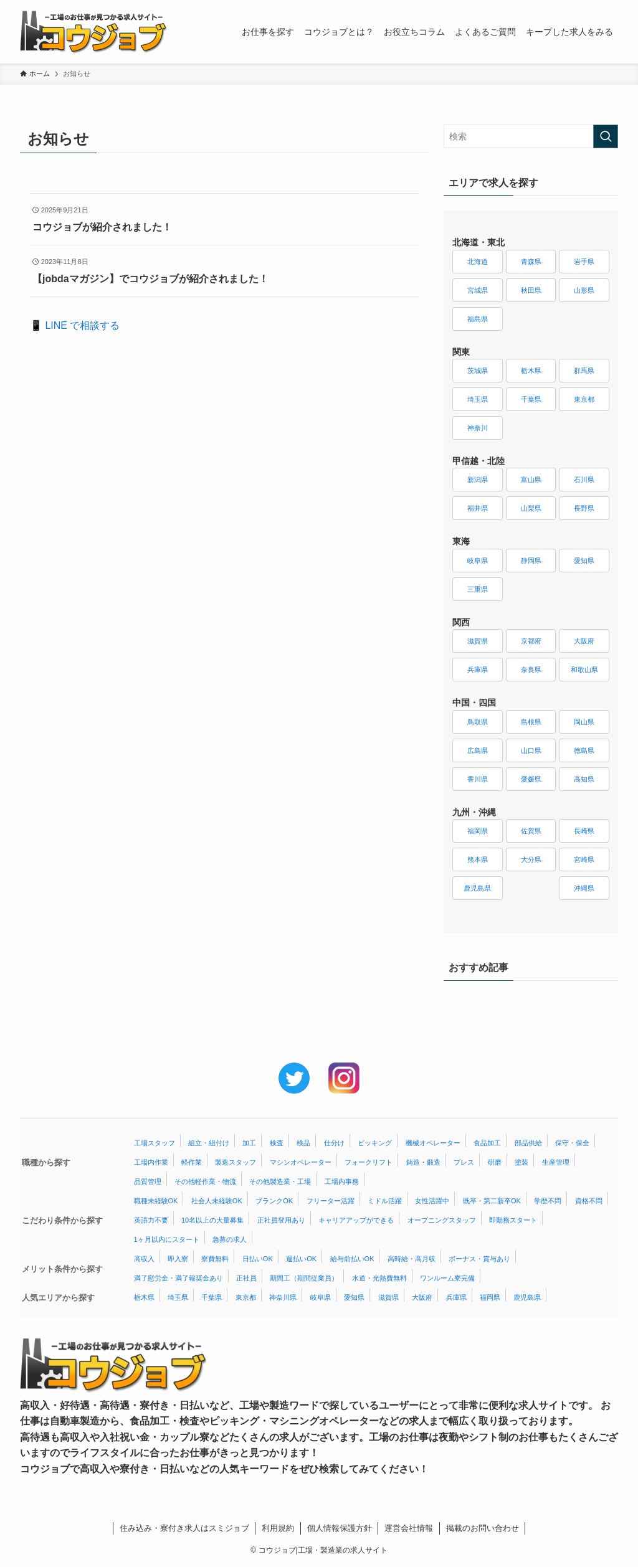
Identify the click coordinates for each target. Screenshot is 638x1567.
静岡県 (531, 560)
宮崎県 (584, 859)
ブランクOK (274, 1201)
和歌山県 (584, 669)
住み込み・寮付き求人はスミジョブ (184, 1528)
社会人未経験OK (216, 1201)
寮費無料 (215, 1258)
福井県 (477, 508)
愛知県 (584, 560)
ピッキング (375, 1143)
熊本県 (477, 859)
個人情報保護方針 (339, 1528)
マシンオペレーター (300, 1162)
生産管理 (555, 1162)
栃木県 (531, 370)
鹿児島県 (477, 888)
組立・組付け (208, 1143)
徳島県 (584, 750)
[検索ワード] (531, 136)
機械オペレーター (433, 1143)
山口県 (531, 750)
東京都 (584, 399)
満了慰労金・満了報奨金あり (178, 1278)
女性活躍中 (432, 1201)
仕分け (334, 1143)
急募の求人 (229, 1239)
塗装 (521, 1162)
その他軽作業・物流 (205, 1181)
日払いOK (257, 1258)
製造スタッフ (235, 1162)
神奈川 (477, 428)
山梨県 (531, 508)
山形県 (584, 290)
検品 (303, 1143)
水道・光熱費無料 (379, 1278)
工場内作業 (151, 1162)
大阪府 (584, 641)
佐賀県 (531, 831)
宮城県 (477, 290)
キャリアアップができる (356, 1220)
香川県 (477, 779)
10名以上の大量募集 (212, 1220)
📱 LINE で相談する (75, 325)
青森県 (531, 261)
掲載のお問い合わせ (482, 1528)
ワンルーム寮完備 (447, 1278)
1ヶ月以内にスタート (166, 1239)
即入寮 (178, 1258)
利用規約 (278, 1528)
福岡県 (477, 831)
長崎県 (584, 831)
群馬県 (584, 370)
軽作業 (191, 1162)
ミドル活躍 (385, 1201)
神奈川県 (283, 1297)
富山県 (531, 479)
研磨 (495, 1162)
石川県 (584, 479)
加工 (249, 1143)
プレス (464, 1162)
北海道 (477, 261)
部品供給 (528, 1143)
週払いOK (301, 1258)
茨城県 (477, 370)
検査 (276, 1143)
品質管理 (147, 1181)
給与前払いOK (352, 1258)
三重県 (477, 589)
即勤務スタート (513, 1220)
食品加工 (487, 1143)
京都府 (531, 641)
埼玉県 (477, 399)
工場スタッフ (154, 1143)
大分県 (531, 859)
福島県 (477, 319)
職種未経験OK (156, 1201)
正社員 (246, 1278)
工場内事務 (342, 1181)
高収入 (144, 1258)
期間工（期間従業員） (304, 1278)
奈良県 (531, 669)
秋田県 (531, 290)
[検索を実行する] (605, 136)
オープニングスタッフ (441, 1220)
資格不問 (588, 1201)
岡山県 (584, 722)
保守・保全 (572, 1143)
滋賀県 (477, 641)
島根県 (531, 722)
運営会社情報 (408, 1528)
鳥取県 (477, 722)
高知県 (584, 779)
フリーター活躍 (331, 1201)
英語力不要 (151, 1220)
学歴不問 (547, 1201)
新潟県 (477, 479)
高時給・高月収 (412, 1258)
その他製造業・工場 (280, 1181)
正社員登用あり (281, 1220)
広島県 (477, 750)
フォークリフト (369, 1162)
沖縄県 (584, 888)
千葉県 (531, 399)
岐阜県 (477, 560)
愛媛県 (531, 779)
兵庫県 (477, 669)
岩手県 (584, 261)
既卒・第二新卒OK (492, 1201)
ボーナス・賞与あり (479, 1258)
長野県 (584, 508)
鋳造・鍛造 (423, 1162)
